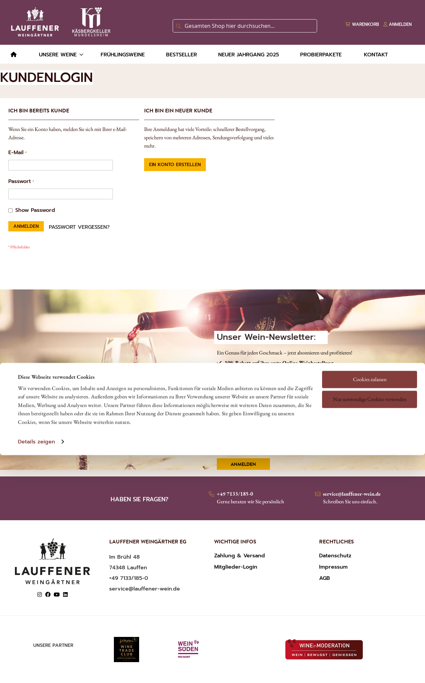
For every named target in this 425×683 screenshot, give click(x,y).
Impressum (333, 567)
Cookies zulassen (369, 334)
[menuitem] (14, 55)
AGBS (255, 426)
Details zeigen (36, 397)
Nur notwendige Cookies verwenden (369, 353)
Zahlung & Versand (239, 556)
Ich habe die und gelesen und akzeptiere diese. (292, 430)
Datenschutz (335, 556)
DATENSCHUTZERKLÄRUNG (308, 426)
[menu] (212, 54)
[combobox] (245, 25)
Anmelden (243, 465)
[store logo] (59, 21)
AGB (324, 578)
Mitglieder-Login (235, 567)
